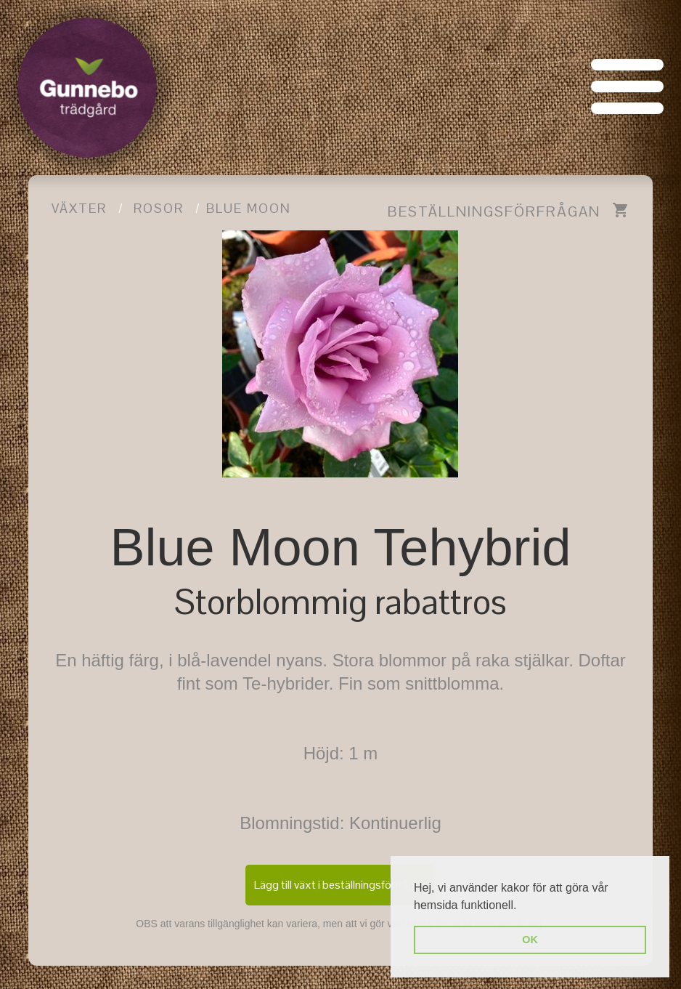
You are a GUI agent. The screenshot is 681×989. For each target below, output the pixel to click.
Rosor (159, 208)
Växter (79, 208)
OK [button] (530, 939)
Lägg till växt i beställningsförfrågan (340, 884)
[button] (522, 906)
